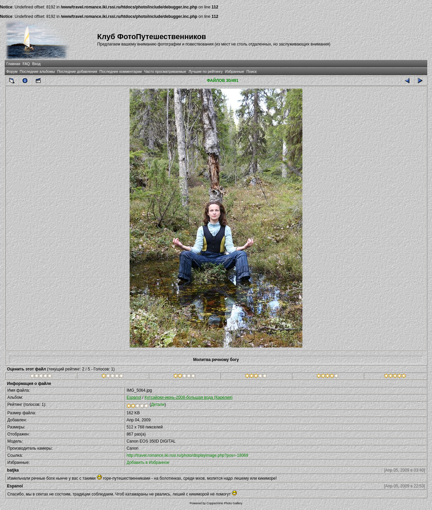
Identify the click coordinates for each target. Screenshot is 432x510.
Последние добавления (77, 71)
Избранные (234, 71)
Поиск (251, 71)
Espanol (134, 397)
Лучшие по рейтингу (206, 71)
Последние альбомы (37, 71)
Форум (12, 71)
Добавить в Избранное (148, 462)
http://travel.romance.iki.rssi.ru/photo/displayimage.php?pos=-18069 (187, 455)
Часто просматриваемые (165, 71)
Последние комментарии (121, 71)
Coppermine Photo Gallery (224, 503)
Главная (13, 64)
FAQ (26, 64)
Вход (36, 64)
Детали (157, 404)
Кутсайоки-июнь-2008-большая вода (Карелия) (188, 397)
